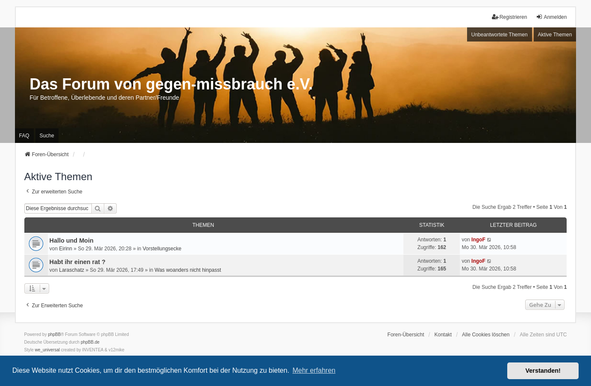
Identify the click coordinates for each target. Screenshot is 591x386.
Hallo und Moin (72, 240)
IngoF (478, 240)
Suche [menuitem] (47, 136)
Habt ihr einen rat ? (78, 261)
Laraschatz (71, 270)
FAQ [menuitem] (24, 136)
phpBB (54, 334)
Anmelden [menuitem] (551, 17)
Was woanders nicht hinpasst (188, 270)
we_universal (47, 349)
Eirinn (65, 249)
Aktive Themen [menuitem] (555, 35)
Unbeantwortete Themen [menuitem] (499, 35)
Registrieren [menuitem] (509, 17)
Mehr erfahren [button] (313, 370)
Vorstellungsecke (162, 249)
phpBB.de (90, 342)
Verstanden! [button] (543, 370)
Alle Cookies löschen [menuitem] (485, 335)
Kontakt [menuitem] (443, 335)
